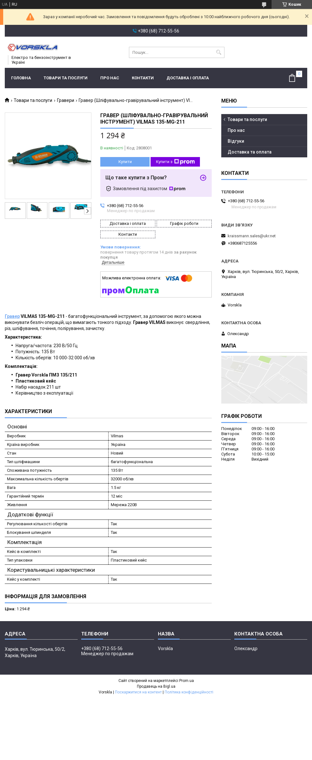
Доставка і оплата (188, 77)
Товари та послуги (66, 77)
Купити (125, 161)
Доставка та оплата (250, 151)
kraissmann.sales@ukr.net (252, 235)
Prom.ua (186, 680)
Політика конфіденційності (189, 692)
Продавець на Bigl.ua (156, 686)
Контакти (143, 77)
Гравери (65, 100)
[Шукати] (218, 52)
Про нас (109, 77)
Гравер (12, 316)
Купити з (175, 162)
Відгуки (236, 141)
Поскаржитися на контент (138, 692)
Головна (21, 77)
